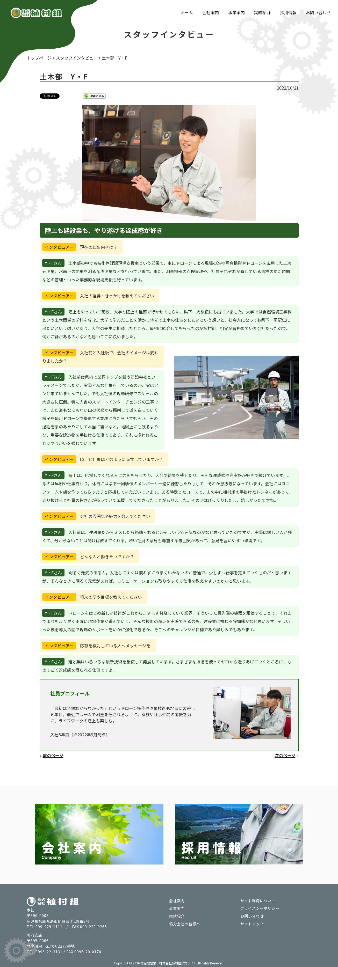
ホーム (187, 12)
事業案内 (236, 12)
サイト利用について (257, 900)
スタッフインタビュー (76, 58)
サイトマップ (252, 923)
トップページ (39, 58)
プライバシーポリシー (259, 908)
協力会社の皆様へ (184, 923)
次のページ (285, 755)
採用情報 (288, 12)
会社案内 (210, 12)
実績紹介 (262, 12)
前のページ (53, 755)
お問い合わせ (318, 12)
